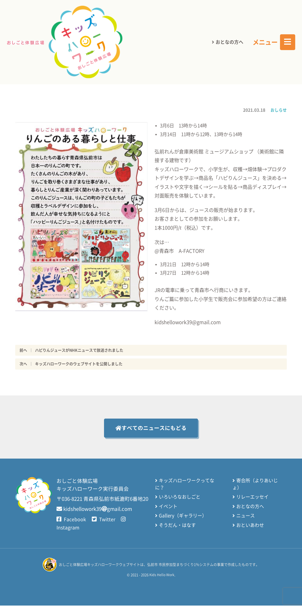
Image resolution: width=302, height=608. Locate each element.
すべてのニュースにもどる (151, 429)
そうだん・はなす (179, 527)
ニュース (246, 518)
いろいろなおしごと (181, 499)
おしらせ (278, 110)
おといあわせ (251, 527)
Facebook (71, 522)
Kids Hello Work (162, 577)
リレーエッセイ (253, 499)
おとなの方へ (229, 13)
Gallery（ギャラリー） (184, 518)
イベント (170, 508)
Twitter (104, 522)
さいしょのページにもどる (94, 50)
